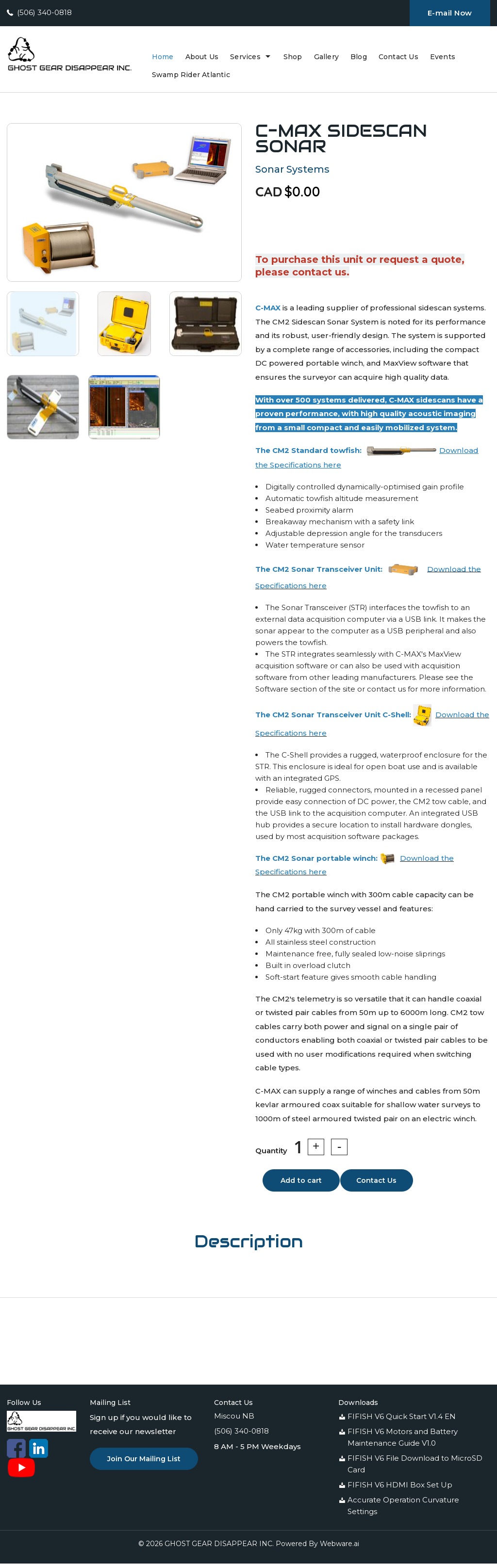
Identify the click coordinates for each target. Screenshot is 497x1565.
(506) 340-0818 (44, 12)
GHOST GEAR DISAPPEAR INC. (219, 1545)
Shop (292, 56)
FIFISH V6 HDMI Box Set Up (400, 1486)
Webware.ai (339, 1545)
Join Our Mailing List (144, 1460)
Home (163, 56)
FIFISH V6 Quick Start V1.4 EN (402, 1417)
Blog (358, 56)
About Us (202, 56)
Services (245, 56)
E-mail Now (450, 12)
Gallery (326, 56)
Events (442, 56)
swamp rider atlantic (191, 74)
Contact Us (398, 56)
